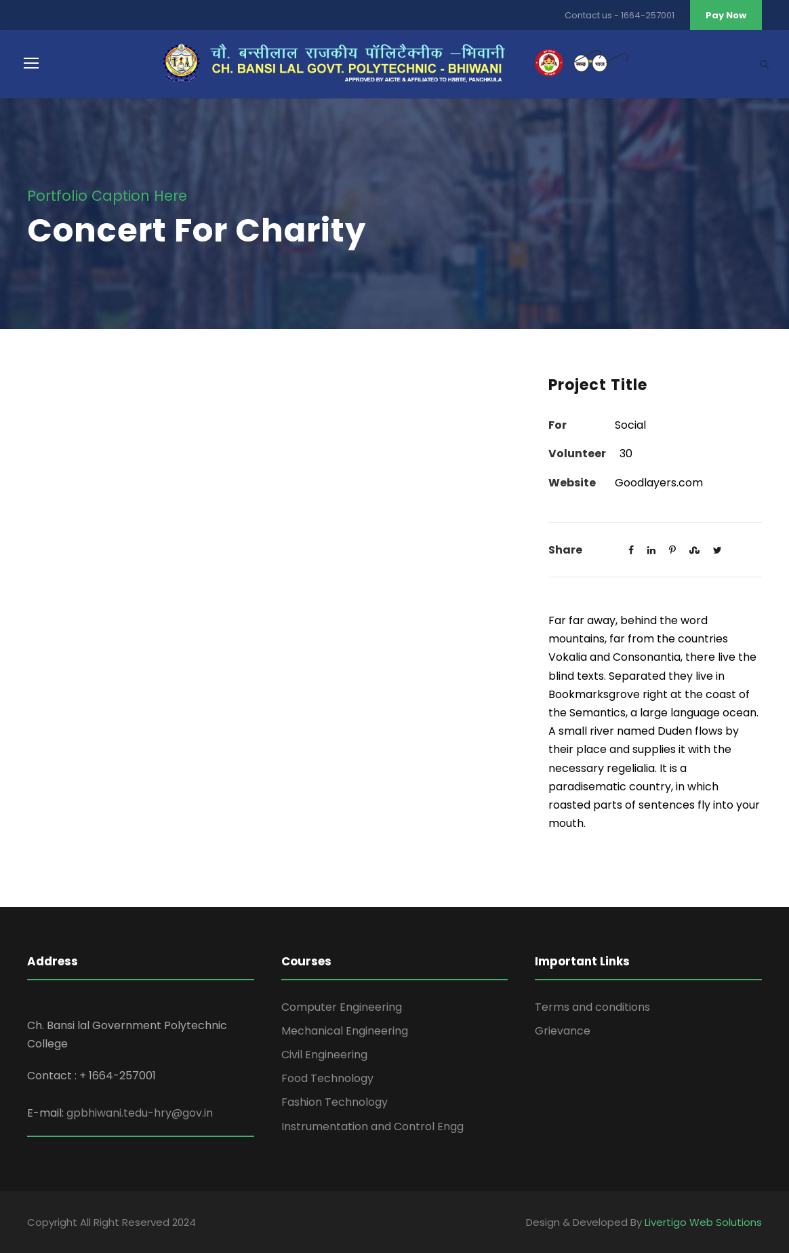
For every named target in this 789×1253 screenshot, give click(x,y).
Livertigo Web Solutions (703, 1222)
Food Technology (327, 1078)
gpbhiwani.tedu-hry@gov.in (139, 1113)
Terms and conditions (592, 1007)
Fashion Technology (334, 1102)
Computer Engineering (341, 1007)
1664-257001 (647, 15)
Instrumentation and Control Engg (372, 1126)
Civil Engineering (324, 1054)
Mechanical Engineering (344, 1031)
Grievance (562, 1031)
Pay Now (726, 15)
